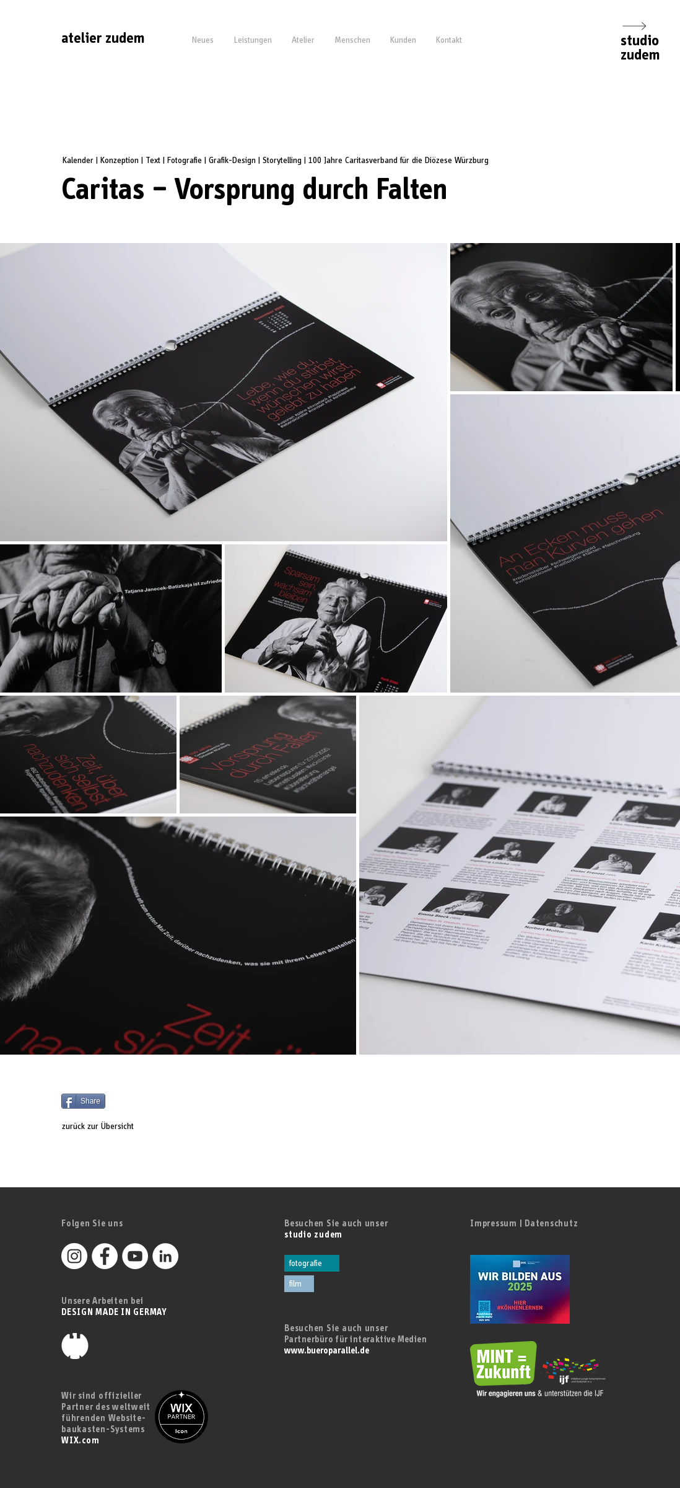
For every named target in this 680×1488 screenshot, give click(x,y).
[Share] (83, 1101)
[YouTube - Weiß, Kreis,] (135, 1256)
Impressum (493, 1223)
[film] (299, 1283)
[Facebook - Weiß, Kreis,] (105, 1256)
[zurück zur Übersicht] (109, 1126)
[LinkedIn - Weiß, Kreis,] (165, 1256)
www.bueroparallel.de (326, 1350)
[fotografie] (311, 1263)
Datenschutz (551, 1223)
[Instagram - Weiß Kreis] (74, 1256)
